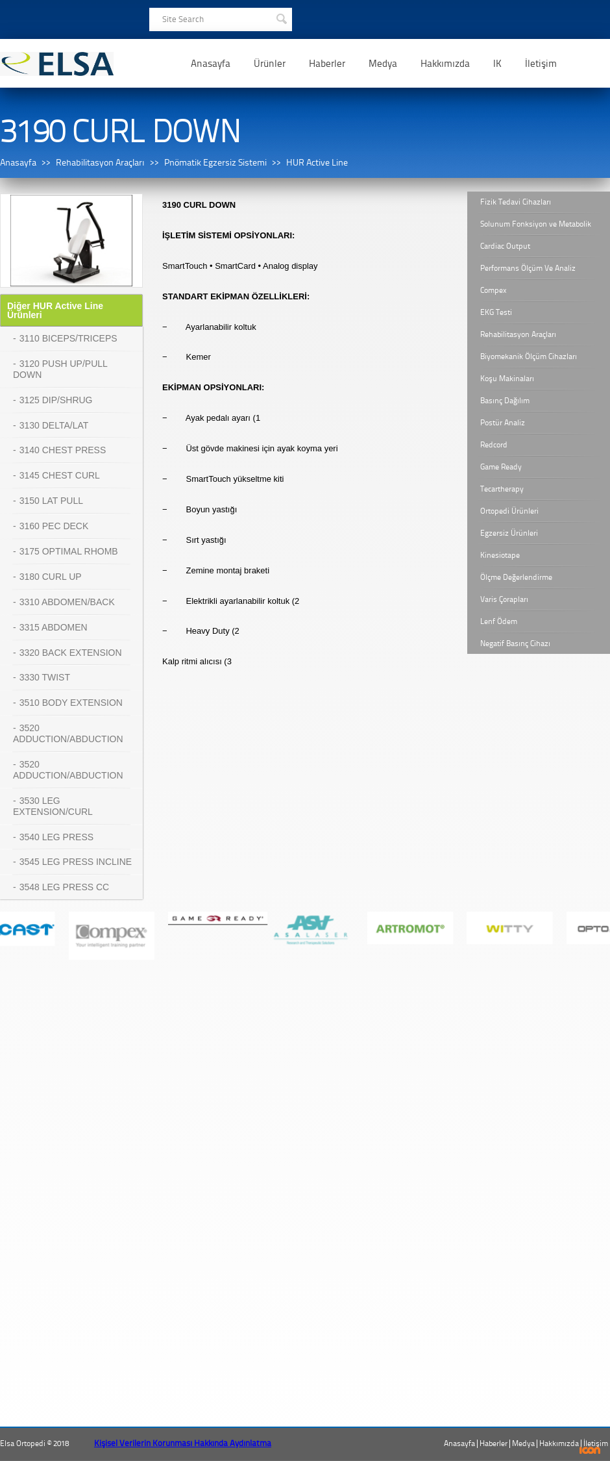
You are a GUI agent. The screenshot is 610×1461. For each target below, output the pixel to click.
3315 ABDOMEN (53, 627)
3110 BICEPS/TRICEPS (68, 338)
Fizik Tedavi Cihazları (515, 201)
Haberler (327, 63)
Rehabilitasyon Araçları (100, 162)
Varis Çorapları (504, 599)
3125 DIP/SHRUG (56, 400)
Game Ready (501, 466)
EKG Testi (496, 312)
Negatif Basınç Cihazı (515, 643)
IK (497, 63)
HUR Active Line (317, 162)
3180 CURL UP (50, 576)
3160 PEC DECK (54, 526)
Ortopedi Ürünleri (509, 511)
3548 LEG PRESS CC (64, 887)
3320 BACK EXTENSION (70, 652)
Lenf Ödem (498, 621)
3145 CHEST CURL (59, 475)
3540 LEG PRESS (56, 837)
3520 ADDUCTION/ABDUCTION (68, 733)
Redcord (493, 444)
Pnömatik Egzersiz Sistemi (215, 162)
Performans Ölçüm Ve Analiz (528, 268)
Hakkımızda (445, 63)
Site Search (183, 19)
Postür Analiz (502, 422)
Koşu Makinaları (507, 378)
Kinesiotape (500, 555)
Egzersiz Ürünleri (509, 533)
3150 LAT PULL (51, 500)
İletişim (541, 63)
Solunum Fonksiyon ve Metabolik (535, 224)
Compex (493, 290)
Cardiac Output (505, 246)
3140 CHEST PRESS (62, 450)
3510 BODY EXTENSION (71, 702)
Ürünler (270, 63)
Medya (383, 63)
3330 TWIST (44, 677)
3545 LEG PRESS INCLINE (75, 861)
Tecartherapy (502, 488)
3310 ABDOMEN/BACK (67, 602)
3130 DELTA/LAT (54, 425)
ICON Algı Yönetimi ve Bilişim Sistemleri (590, 1450)
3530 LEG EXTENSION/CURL (53, 806)
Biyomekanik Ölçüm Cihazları (528, 356)
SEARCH (280, 17)
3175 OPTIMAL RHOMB (68, 551)
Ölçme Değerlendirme (516, 577)
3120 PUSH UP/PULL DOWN (60, 369)
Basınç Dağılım (505, 400)
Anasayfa (210, 63)
